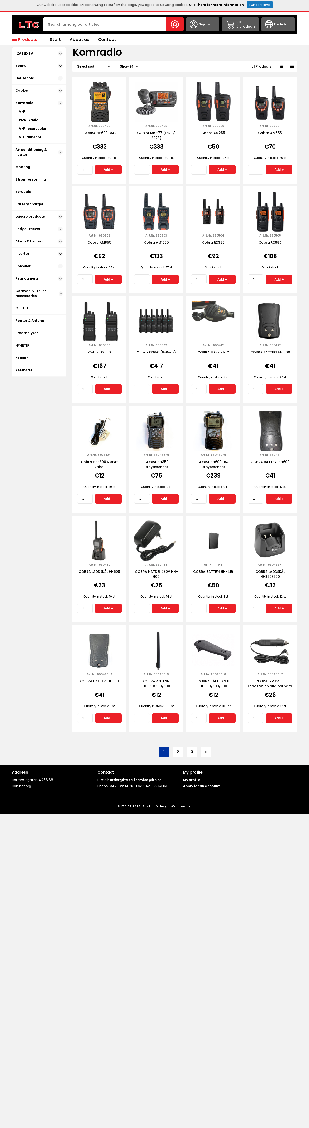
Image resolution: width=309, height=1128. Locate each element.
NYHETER (22, 345)
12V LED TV (39, 53)
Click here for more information (216, 4)
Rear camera (39, 278)
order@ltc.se (121, 779)
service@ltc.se (149, 779)
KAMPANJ (23, 370)
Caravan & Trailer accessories (39, 293)
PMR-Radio (29, 120)
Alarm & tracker (39, 241)
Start (55, 39)
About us (79, 39)
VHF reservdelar (33, 128)
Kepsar (21, 357)
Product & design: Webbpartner (167, 806)
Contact (107, 39)
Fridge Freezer (39, 229)
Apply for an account (201, 786)
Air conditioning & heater (39, 152)
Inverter (39, 253)
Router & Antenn (29, 320)
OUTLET (21, 308)
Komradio (39, 103)
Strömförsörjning (30, 179)
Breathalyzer (26, 333)
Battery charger (29, 204)
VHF (22, 111)
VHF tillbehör (30, 137)
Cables (39, 90)
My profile (191, 779)
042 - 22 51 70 (121, 786)
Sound (39, 65)
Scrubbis (23, 191)
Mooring (22, 167)
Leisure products (39, 216)
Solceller (39, 266)
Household (39, 78)
